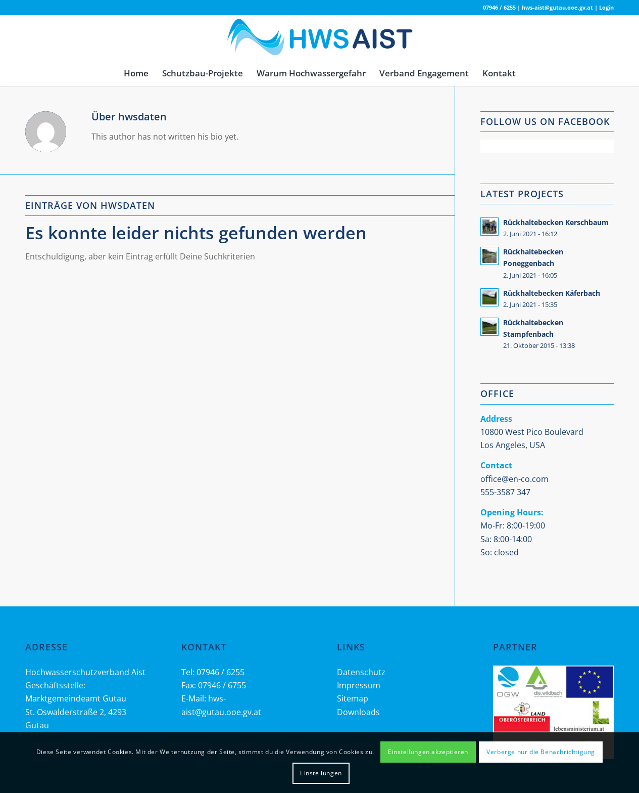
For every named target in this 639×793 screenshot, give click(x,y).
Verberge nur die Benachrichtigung (540, 751)
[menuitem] (136, 73)
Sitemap (352, 698)
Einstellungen (321, 773)
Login (606, 7)
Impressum (358, 685)
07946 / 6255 (499, 7)
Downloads (358, 712)
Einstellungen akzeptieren (428, 751)
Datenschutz (361, 672)
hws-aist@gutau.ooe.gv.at (557, 7)
